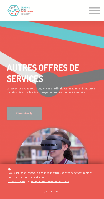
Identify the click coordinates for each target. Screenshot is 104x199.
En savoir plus (16, 181)
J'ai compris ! (52, 191)
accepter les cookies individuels (50, 181)
